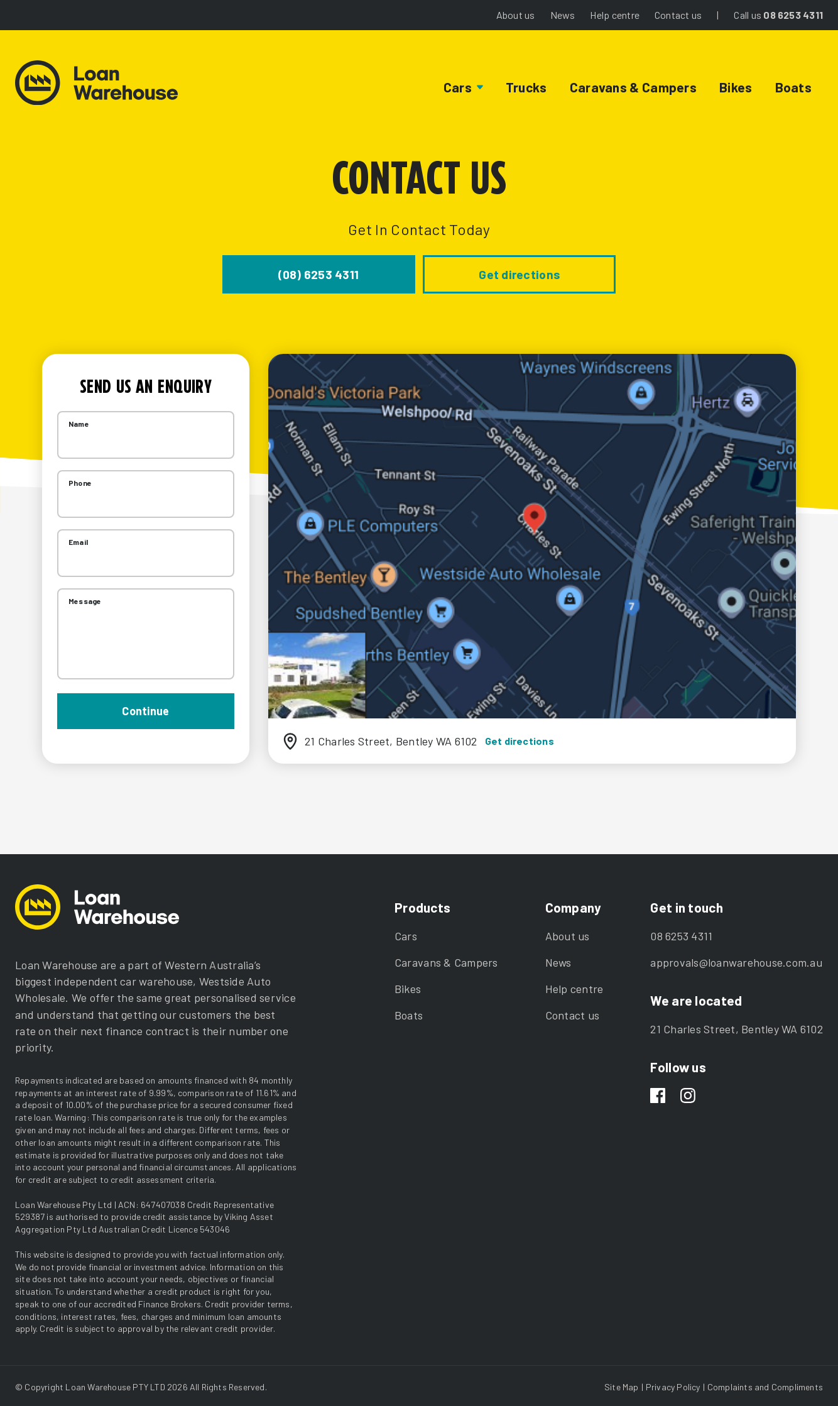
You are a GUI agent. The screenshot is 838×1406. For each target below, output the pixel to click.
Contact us (678, 15)
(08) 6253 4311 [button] (357, 273)
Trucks (526, 87)
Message (84, 598)
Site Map (621, 1384)
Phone (80, 480)
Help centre (614, 15)
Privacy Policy (673, 1384)
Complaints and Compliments (765, 1384)
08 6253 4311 (793, 15)
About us (515, 15)
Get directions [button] (481, 273)
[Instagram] (687, 1094)
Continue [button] (145, 708)
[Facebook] (657, 1094)
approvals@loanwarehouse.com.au (736, 960)
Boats (793, 87)
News (562, 15)
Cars (406, 933)
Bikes (735, 87)
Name (78, 421)
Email (78, 539)
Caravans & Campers (633, 87)
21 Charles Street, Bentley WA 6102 (736, 1026)
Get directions (519, 738)
